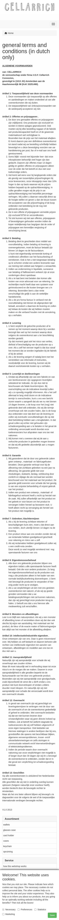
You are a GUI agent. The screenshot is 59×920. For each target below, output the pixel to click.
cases (6, 841)
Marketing (8, 914)
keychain (7, 846)
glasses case (9, 830)
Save (52, 915)
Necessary (8, 909)
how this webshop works (15, 866)
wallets (6, 824)
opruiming (8, 851)
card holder (8, 835)
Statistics (40, 909)
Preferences (25, 909)
